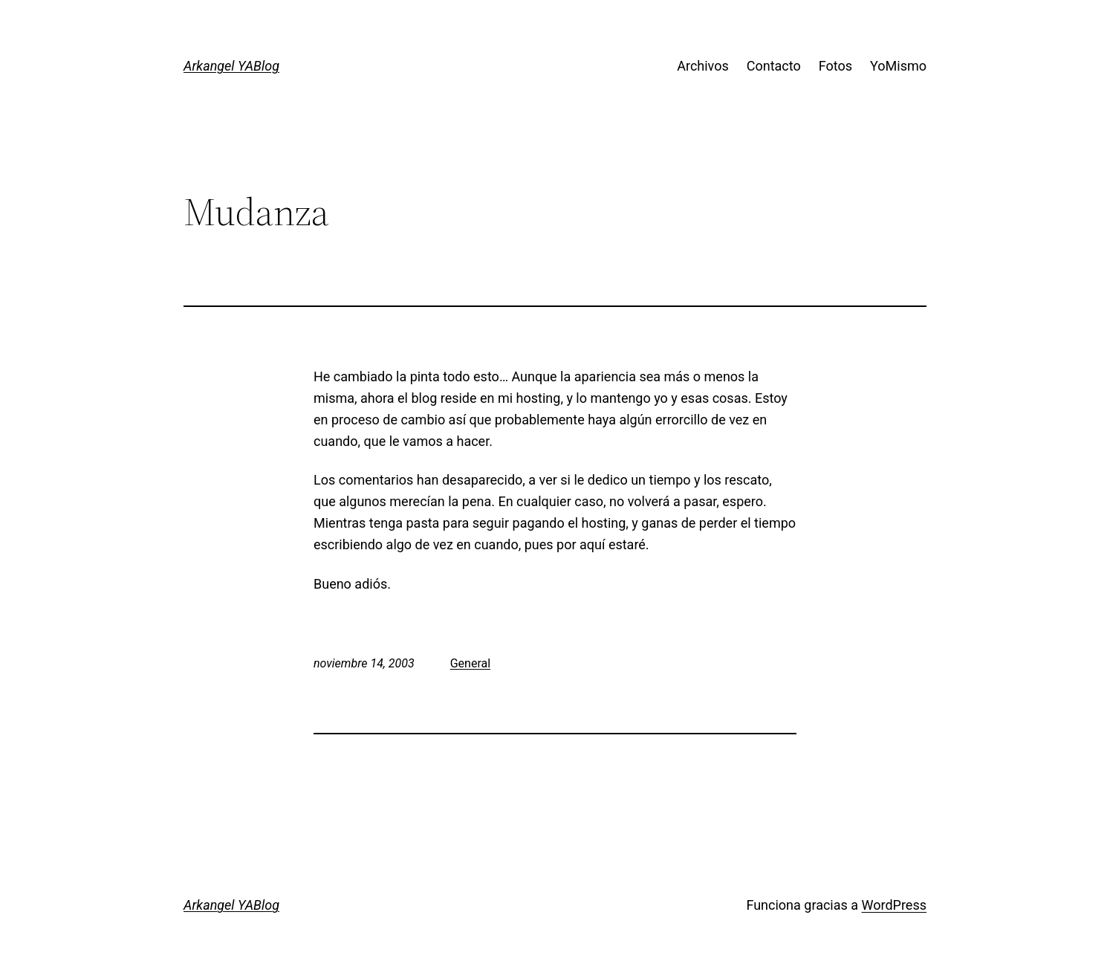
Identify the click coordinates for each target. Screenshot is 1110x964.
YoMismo (898, 66)
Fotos (835, 66)
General (470, 663)
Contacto (774, 66)
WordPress (894, 905)
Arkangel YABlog (231, 66)
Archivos (703, 66)
